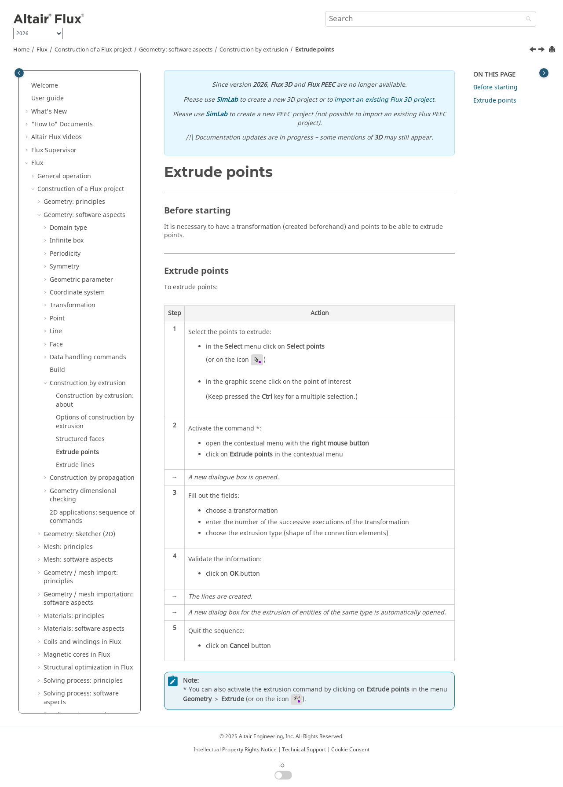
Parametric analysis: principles (89, 498)
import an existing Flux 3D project (384, 99)
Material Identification (64, 632)
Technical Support (304, 750)
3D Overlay (53, 572)
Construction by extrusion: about (95, 141)
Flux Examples (52, 683)
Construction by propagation (92, 218)
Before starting (495, 87)
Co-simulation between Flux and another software (84, 542)
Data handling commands (88, 97)
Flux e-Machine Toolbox (66, 671)
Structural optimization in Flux (88, 407)
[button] (46, 71)
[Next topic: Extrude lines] (542, 50)
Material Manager (57, 658)
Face (56, 84)
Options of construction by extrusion (95, 162)
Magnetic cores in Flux (77, 395)
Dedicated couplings (67, 558)
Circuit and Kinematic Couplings (85, 524)
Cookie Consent (350, 750)
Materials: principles (74, 356)
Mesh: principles (68, 287)
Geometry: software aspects (175, 50)
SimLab (227, 99)
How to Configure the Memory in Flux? (85, 602)
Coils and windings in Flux (82, 382)
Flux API (49, 584)
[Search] (526, 19)
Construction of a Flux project (93, 50)
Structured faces (80, 179)
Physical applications (68, 511)
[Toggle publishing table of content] (19, 72)
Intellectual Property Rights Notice (235, 750)
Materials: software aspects (84, 369)
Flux (42, 50)
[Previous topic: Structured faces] (533, 50)
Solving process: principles (83, 421)
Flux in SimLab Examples (67, 697)
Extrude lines (75, 205)
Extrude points (314, 50)
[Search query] (430, 19)
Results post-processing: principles (80, 460)
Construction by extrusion (253, 50)
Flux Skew (45, 619)
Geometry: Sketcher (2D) (79, 274)
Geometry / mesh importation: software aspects (88, 339)
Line (56, 71)
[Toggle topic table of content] (543, 72)
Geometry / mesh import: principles (81, 318)
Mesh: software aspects (78, 300)
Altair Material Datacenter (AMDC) (81, 645)
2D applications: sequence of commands (92, 257)
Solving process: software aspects (81, 438)
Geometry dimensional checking (83, 236)
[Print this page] (552, 50)
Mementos (46, 709)
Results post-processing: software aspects (80, 481)
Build (57, 110)
